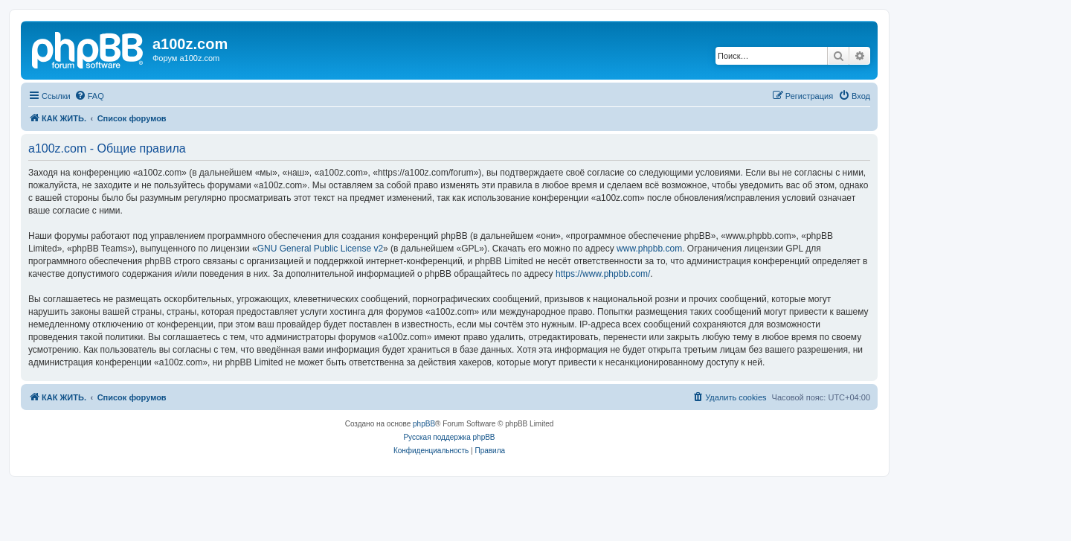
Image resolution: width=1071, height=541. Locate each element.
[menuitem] (89, 96)
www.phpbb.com (649, 248)
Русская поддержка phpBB (449, 437)
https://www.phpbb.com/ (603, 274)
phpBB (424, 424)
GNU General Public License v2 (320, 248)
